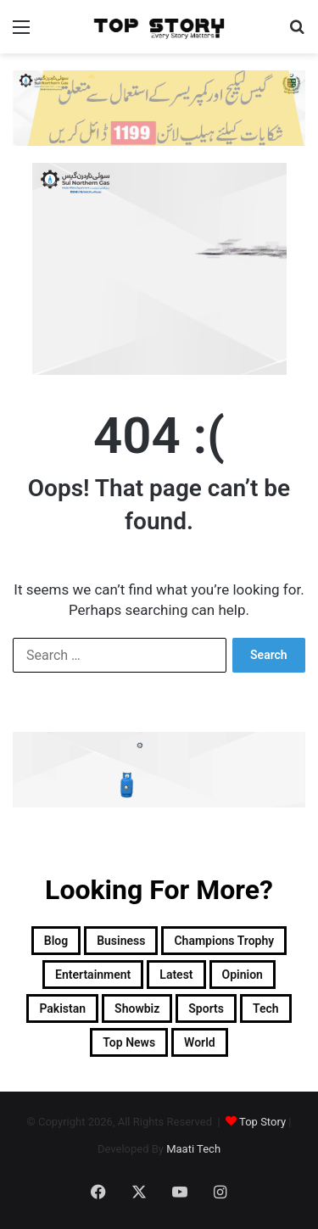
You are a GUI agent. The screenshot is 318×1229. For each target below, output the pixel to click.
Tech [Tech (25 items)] (266, 1008)
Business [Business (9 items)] (121, 940)
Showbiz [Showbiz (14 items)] (136, 1008)
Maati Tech (193, 1148)
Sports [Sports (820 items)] (206, 1008)
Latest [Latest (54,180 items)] (175, 974)
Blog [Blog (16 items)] (56, 940)
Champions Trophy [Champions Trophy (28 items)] (224, 940)
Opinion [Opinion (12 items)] (242, 974)
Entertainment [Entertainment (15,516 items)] (93, 974)
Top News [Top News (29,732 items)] (129, 1042)
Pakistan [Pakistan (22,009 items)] (62, 1008)
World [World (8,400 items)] (199, 1042)
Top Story (262, 1121)
